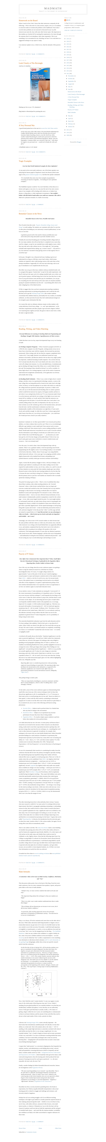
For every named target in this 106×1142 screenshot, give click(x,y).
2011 (67, 130)
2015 (67, 65)
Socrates (21, 937)
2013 (67, 71)
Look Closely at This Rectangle (31, 63)
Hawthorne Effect (28, 712)
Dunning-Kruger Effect (38, 293)
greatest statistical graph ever (33, 174)
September (71, 81)
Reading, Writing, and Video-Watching (33, 329)
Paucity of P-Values (26, 554)
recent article (49, 128)
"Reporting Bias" (27, 819)
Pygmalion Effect (27, 717)
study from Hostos (43, 827)
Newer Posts (22, 1128)
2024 (67, 41)
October (70, 78)
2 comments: (40, 319)
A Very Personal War (27, 125)
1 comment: (40, 204)
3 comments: (40, 54)
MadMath (53, 8)
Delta (68, 20)
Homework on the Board (28, 20)
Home (40, 1128)
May (69, 116)
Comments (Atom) (31, 1132)
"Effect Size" (24, 672)
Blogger (79, 142)
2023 (67, 44)
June (69, 89)
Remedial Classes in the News (30, 214)
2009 (67, 135)
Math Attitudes (24, 872)
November (71, 76)
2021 (67, 49)
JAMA (23, 578)
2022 (67, 46)
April (69, 118)
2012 (67, 73)
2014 (67, 68)
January (70, 126)
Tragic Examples (25, 161)
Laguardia (33, 765)
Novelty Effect (27, 708)
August (70, 84)
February (70, 124)
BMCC (44, 759)
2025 (67, 38)
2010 (67, 132)
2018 (67, 57)
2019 (67, 54)
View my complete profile (73, 30)
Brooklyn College (34, 772)
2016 (67, 63)
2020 (67, 52)
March (70, 121)
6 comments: (40, 544)
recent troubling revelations (42, 853)
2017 (67, 60)
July (69, 86)
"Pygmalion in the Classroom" (42, 1081)
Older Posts (58, 1128)
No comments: (41, 116)
